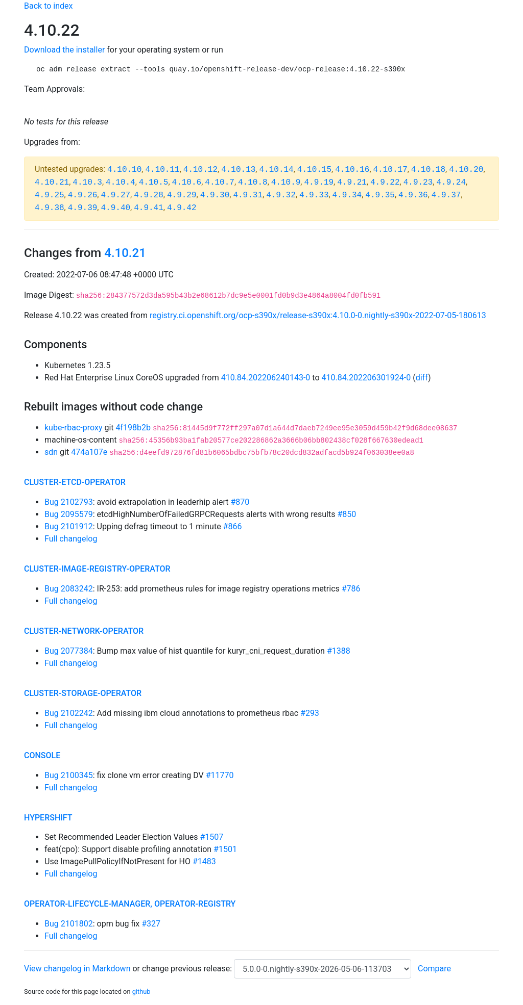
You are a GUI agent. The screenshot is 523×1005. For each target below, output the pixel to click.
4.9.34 (347, 195)
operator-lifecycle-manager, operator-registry (129, 904)
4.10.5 (154, 182)
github (141, 991)
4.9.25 (49, 195)
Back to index (48, 6)
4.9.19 (319, 182)
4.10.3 (87, 182)
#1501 (225, 849)
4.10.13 (238, 169)
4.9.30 (215, 195)
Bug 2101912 (68, 526)
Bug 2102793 (68, 502)
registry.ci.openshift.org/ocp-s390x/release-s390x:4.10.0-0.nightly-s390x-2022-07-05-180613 (318, 315)
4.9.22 (385, 182)
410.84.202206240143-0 (266, 377)
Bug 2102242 (68, 713)
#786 (351, 589)
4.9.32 (281, 195)
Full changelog (70, 539)
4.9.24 (451, 182)
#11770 (220, 775)
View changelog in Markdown (77, 968)
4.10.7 (219, 182)
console (42, 755)
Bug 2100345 (68, 775)
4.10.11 (162, 169)
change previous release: (188, 968)
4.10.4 (120, 182)
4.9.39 (83, 208)
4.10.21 (52, 182)
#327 (150, 924)
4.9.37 (446, 195)
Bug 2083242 (68, 589)
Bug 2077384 (68, 651)
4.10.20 (466, 169)
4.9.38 (49, 208)
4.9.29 (182, 195)
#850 (346, 514)
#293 (309, 713)
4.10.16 (352, 169)
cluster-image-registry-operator (97, 569)
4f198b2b (133, 427)
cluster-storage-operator (82, 693)
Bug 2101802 (68, 924)
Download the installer (64, 50)
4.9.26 (83, 195)
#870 (239, 502)
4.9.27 (115, 195)
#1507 (211, 837)
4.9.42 (182, 208)
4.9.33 (314, 195)
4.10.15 (314, 169)
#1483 (204, 861)
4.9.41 (148, 208)
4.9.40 (115, 208)
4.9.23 (418, 182)
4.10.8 (253, 182)
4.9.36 (413, 195)
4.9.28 (148, 195)
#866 (232, 526)
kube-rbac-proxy (73, 427)
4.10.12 (200, 169)
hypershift (48, 817)
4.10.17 (390, 169)
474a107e (89, 452)
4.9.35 (380, 195)
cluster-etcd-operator (75, 482)
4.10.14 (276, 169)
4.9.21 (352, 182)
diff (422, 377)
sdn (51, 452)
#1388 (338, 651)
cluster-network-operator (84, 631)
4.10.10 (124, 169)
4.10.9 (286, 182)
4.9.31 (248, 195)
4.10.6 (187, 182)
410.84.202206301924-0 (366, 377)
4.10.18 (428, 169)
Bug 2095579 (68, 514)
